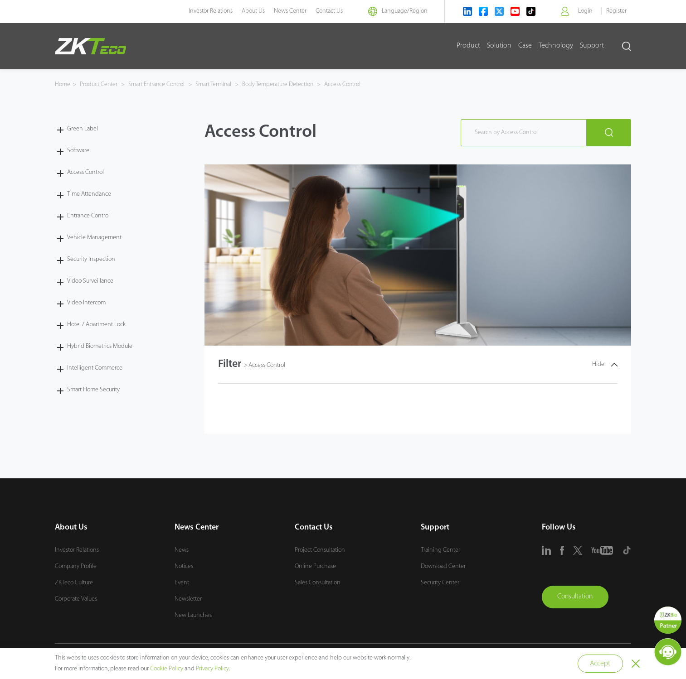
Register (616, 11)
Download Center (443, 566)
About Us (249, 11)
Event (182, 582)
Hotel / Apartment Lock (96, 324)
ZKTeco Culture (74, 582)
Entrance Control (88, 215)
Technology (556, 45)
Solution (499, 45)
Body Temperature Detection (282, 84)
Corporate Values (76, 599)
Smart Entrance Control (158, 84)
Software (78, 150)
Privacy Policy (212, 668)
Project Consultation (320, 550)
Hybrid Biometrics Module (99, 345)
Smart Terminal (217, 84)
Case (525, 45)
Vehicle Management (94, 237)
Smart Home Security (93, 389)
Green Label (82, 128)
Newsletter (188, 599)
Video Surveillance (90, 280)
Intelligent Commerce (94, 367)
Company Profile (76, 566)
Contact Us (325, 11)
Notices (184, 566)
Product (468, 45)
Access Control (347, 84)
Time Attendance (89, 193)
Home (62, 84)
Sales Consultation (318, 582)
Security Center (440, 582)
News (182, 550)
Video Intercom (86, 302)
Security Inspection (91, 258)
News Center (286, 11)
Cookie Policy (166, 668)
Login (585, 11)
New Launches (193, 615)
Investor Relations (207, 11)
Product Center (99, 84)
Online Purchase (315, 566)
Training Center (440, 550)
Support (592, 45)
